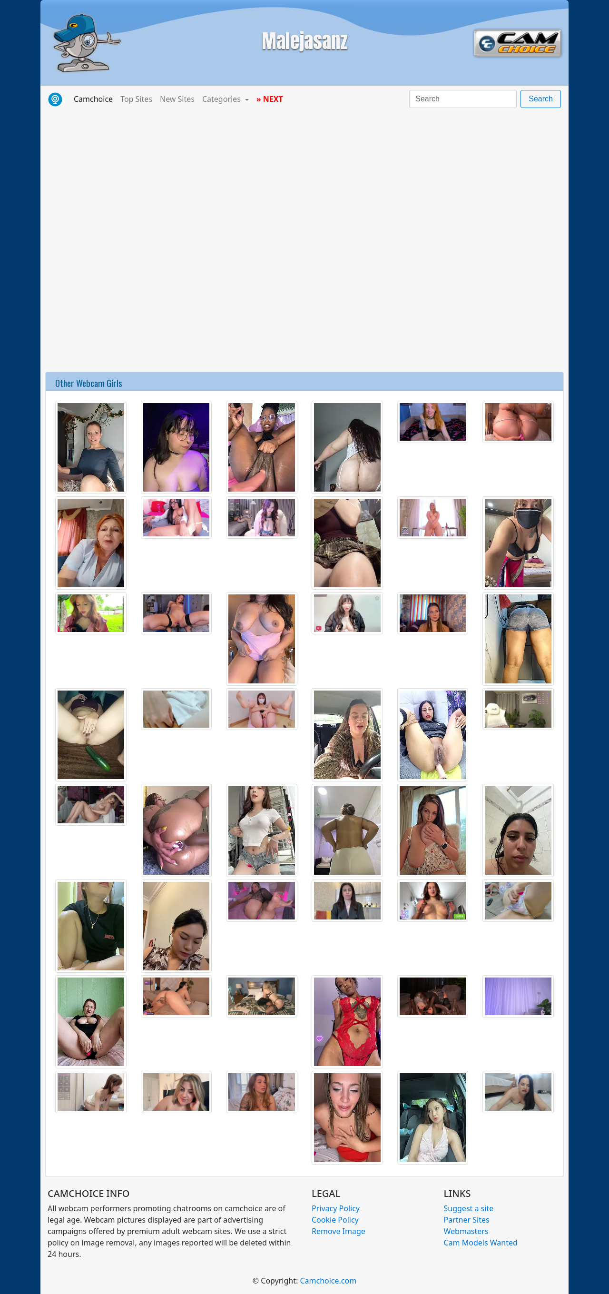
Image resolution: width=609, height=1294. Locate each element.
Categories (222, 99)
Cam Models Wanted (481, 1242)
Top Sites (136, 99)
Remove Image (338, 1231)
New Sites (177, 99)
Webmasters (466, 1231)
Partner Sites (467, 1220)
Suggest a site (469, 1208)
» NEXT (269, 99)
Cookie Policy (335, 1220)
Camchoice (95, 98)
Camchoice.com (328, 1280)
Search (541, 99)
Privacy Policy (336, 1208)
